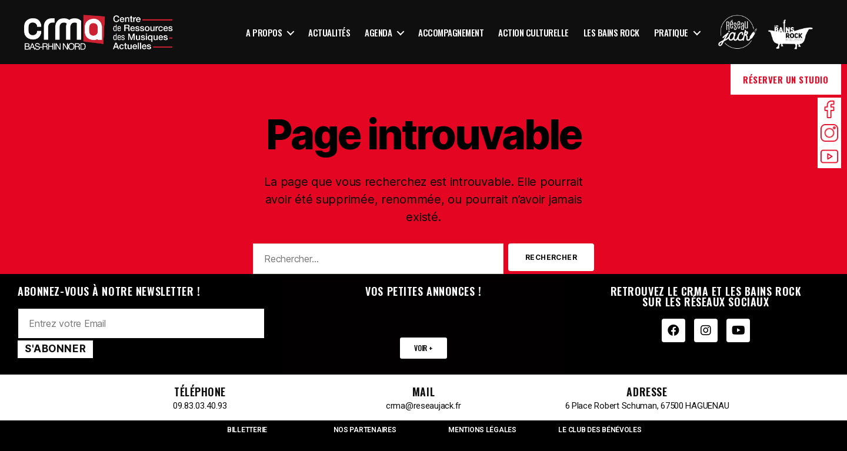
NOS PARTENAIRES (365, 430)
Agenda (378, 32)
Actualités (329, 32)
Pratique (671, 32)
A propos (264, 32)
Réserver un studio (785, 79)
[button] (423, 348)
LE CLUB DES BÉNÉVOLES (599, 430)
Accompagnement (450, 32)
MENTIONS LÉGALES (482, 430)
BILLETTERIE (247, 430)
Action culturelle (533, 32)
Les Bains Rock (611, 32)
